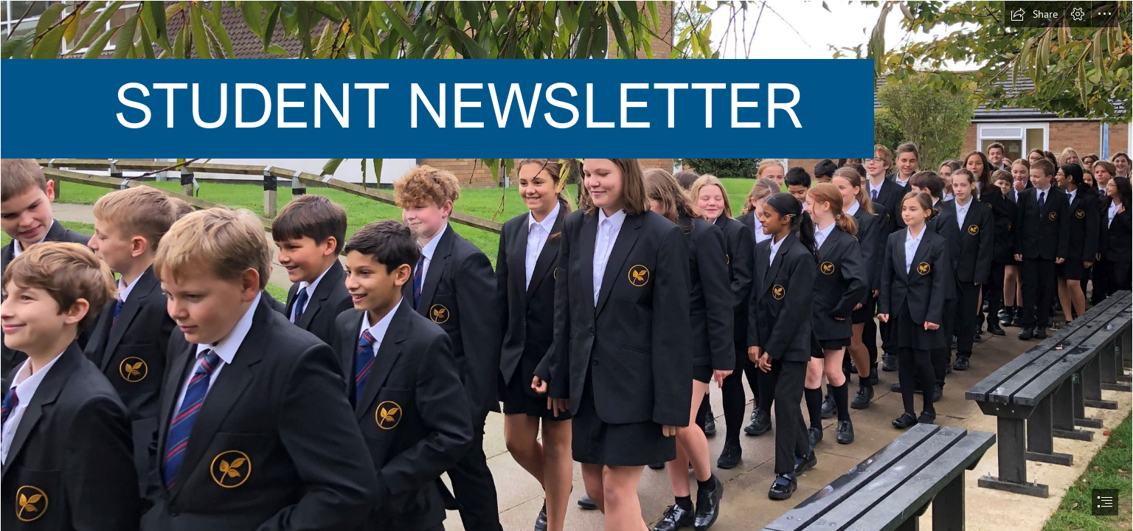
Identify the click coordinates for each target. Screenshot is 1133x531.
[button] (1034, 14)
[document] (566, 265)
